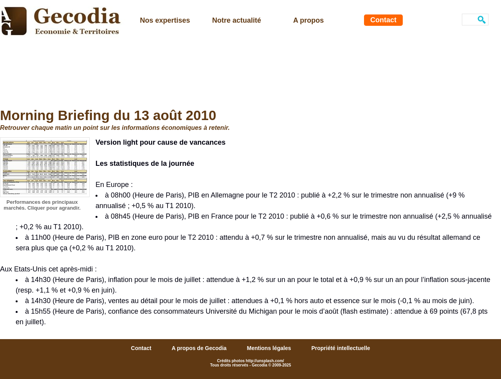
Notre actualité (236, 20)
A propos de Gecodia (200, 348)
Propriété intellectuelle (340, 348)
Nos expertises (165, 20)
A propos (308, 20)
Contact (383, 20)
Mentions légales (270, 348)
